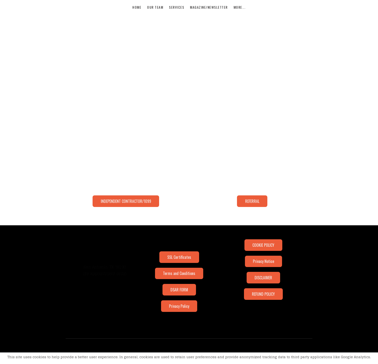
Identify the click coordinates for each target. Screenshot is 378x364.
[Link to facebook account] (87, 229)
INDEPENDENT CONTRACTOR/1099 (126, 188)
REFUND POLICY (263, 277)
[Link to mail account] (113, 229)
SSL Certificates (179, 243)
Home (136, 11)
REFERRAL (252, 188)
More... (240, 11)
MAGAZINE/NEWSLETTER (209, 11)
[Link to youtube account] (122, 229)
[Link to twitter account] (96, 229)
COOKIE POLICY (263, 231)
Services (176, 11)
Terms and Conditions (179, 258)
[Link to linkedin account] (105, 229)
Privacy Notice (263, 246)
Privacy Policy (179, 289)
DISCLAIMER (263, 262)
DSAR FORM (179, 274)
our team (155, 11)
